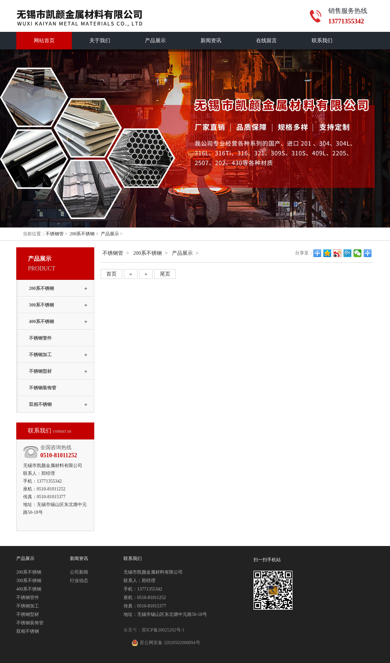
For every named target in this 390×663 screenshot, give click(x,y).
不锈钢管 (55, 233)
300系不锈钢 (41, 305)
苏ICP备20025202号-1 (163, 630)
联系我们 (322, 40)
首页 (111, 274)
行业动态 (79, 580)
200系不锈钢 (82, 233)
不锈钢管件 (40, 338)
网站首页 (44, 40)
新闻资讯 (211, 40)
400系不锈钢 (41, 321)
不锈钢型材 (40, 371)
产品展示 (155, 40)
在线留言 (266, 40)
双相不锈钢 (40, 404)
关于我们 (99, 40)
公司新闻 (79, 572)
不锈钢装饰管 (42, 387)
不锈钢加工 (40, 354)
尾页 (165, 274)
